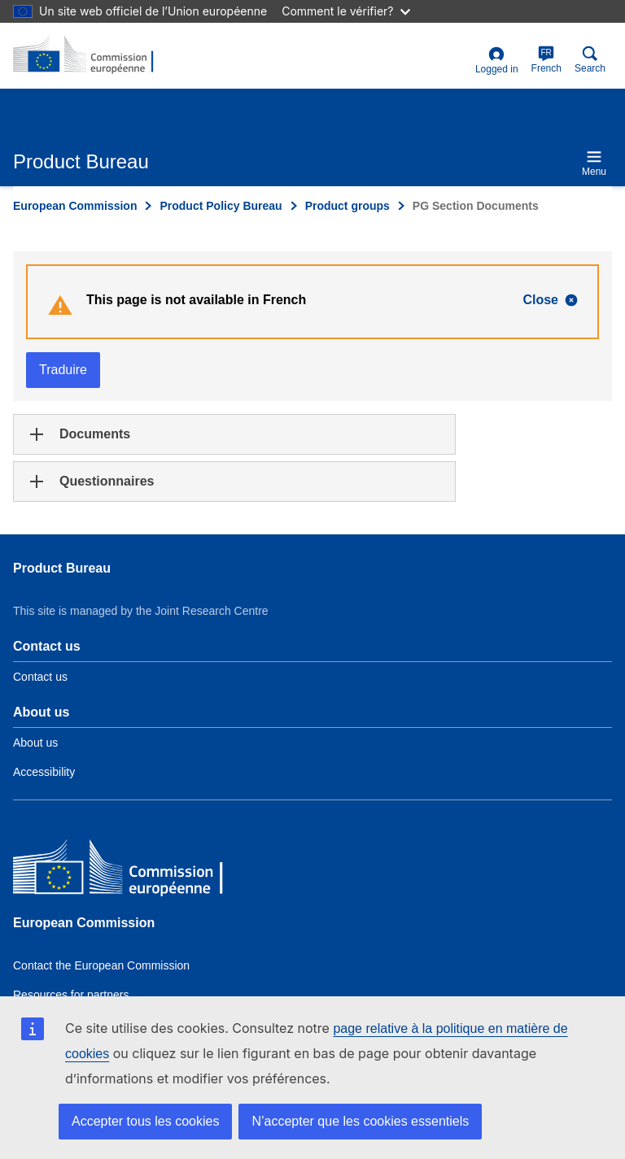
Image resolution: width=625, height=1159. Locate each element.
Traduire (63, 370)
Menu (594, 163)
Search (590, 60)
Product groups (347, 205)
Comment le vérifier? (345, 11)
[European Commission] (131, 870)
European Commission (75, 205)
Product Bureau (62, 568)
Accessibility (44, 771)
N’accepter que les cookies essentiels (360, 1121)
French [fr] (546, 60)
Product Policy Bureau (221, 205)
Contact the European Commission (101, 965)
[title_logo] (92, 55)
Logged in (496, 60)
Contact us (40, 676)
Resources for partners (71, 994)
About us (35, 742)
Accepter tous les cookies (145, 1121)
